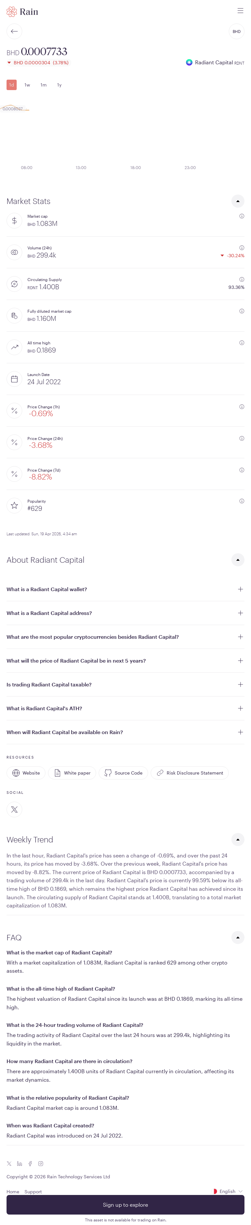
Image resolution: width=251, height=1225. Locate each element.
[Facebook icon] (30, 1163)
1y (59, 84)
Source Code (123, 773)
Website (26, 773)
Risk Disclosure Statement (189, 773)
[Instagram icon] (40, 1163)
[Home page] (22, 12)
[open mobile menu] (240, 12)
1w (27, 84)
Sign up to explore (125, 1204)
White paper (72, 773)
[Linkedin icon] (19, 1163)
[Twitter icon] (9, 1163)
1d (11, 84)
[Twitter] (14, 809)
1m (44, 84)
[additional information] (241, 216)
